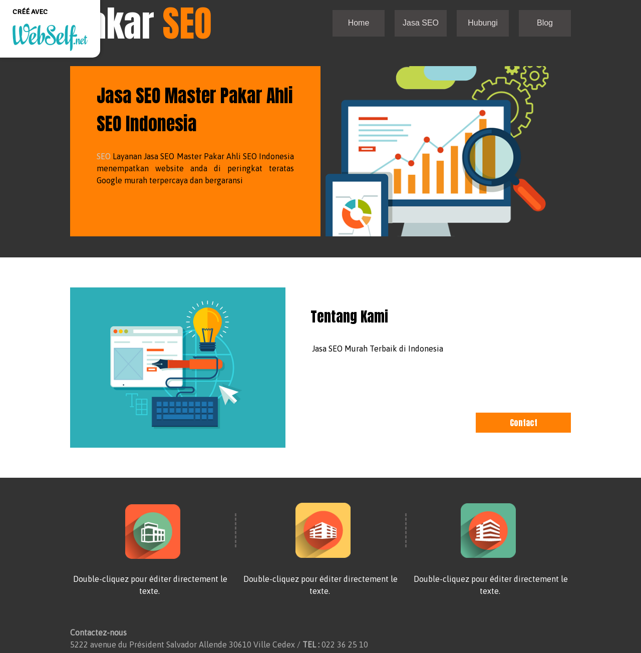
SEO (104, 156)
